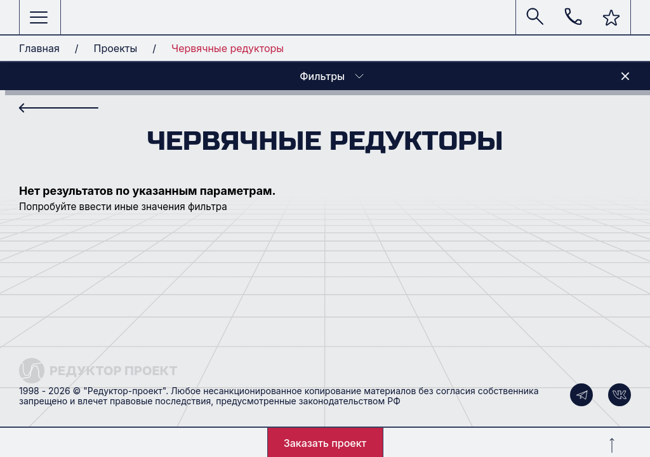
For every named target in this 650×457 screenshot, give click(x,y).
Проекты (116, 48)
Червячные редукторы (227, 48)
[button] (611, 18)
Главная (39, 48)
